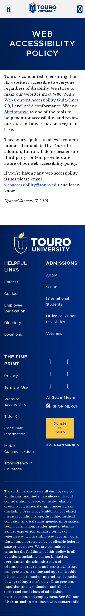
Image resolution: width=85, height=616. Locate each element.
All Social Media (60, 397)
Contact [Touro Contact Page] (11, 294)
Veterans (54, 333)
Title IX (10, 416)
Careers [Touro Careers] (11, 282)
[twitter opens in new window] (49, 385)
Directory (13, 323)
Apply (51, 275)
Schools (53, 287)
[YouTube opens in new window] (68, 360)
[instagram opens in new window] (68, 385)
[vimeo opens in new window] (49, 360)
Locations (13, 334)
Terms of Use (16, 387)
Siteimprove (16, 112)
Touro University (68, 445)
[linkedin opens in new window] (49, 373)
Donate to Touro (60, 428)
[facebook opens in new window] (68, 373)
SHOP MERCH (66, 406)
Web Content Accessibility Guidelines (41, 100)
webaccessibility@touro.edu (31, 185)
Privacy (11, 376)
